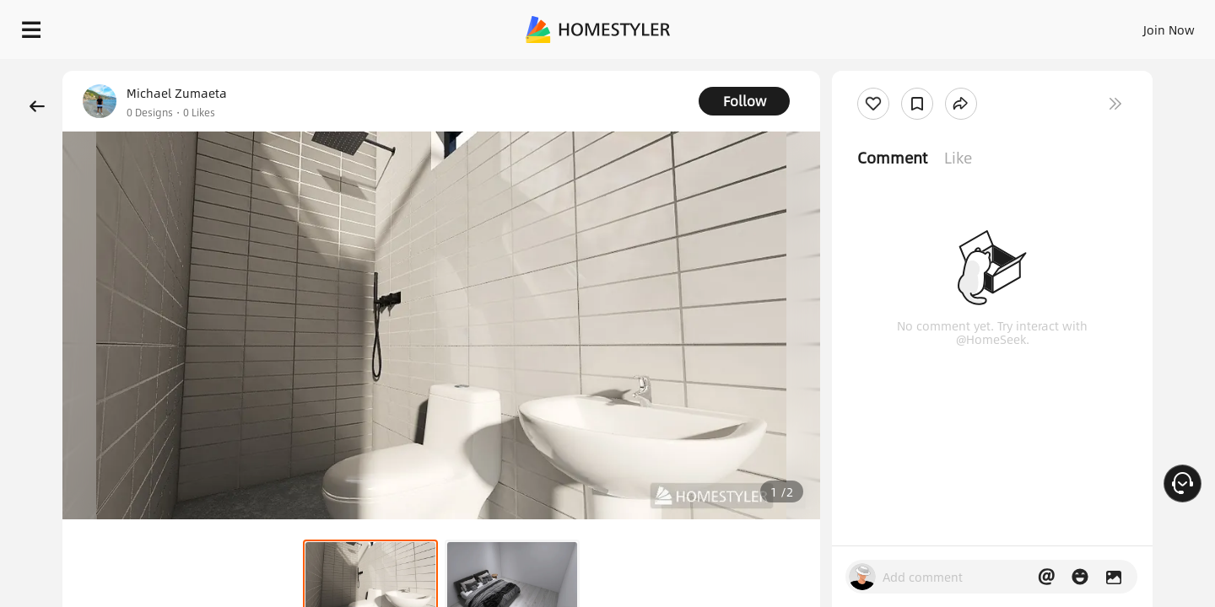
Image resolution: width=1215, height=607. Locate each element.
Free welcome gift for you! (864, 70)
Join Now (965, 25)
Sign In (903, 25)
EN (1024, 25)
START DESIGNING (1131, 25)
